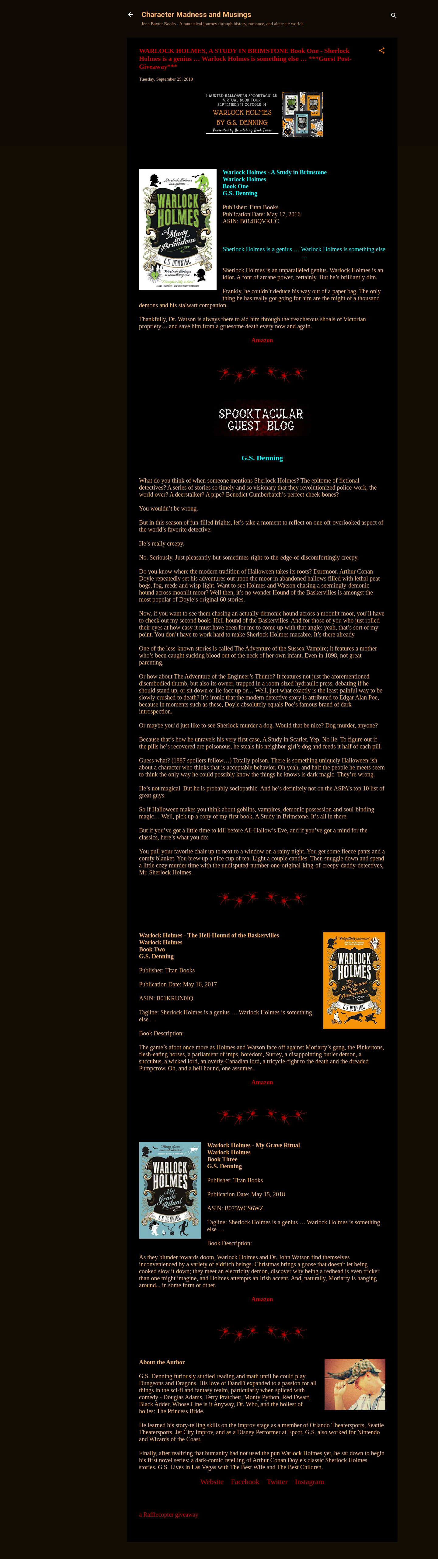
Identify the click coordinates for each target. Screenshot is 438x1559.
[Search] (394, 16)
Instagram (309, 1482)
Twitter (277, 1482)
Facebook (245, 1482)
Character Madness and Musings (196, 14)
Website (212, 1482)
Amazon (262, 340)
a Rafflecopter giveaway (168, 1514)
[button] (381, 51)
